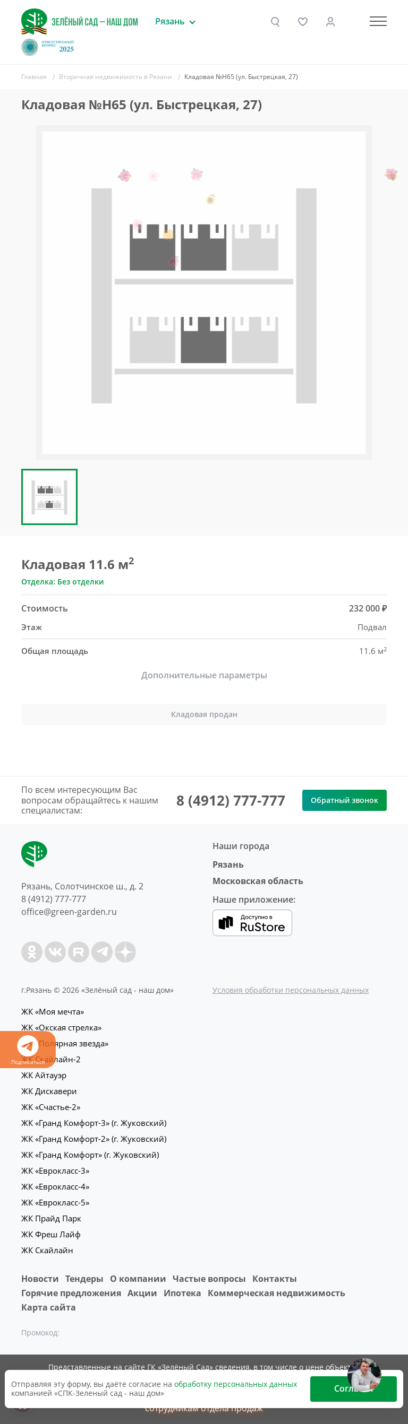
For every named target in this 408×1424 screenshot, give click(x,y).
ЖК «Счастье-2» (50, 1107)
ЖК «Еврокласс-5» (55, 1202)
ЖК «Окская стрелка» (61, 1027)
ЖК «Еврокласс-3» (55, 1170)
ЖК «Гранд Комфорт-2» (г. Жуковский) (93, 1138)
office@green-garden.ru (69, 912)
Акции (142, 1293)
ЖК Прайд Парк (51, 1218)
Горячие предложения (71, 1293)
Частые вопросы (209, 1279)
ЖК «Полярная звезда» (64, 1043)
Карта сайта (48, 1307)
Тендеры (84, 1279)
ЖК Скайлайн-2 (51, 1059)
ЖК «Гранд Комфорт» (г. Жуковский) (90, 1154)
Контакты (274, 1279)
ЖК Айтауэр (43, 1075)
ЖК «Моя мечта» (52, 1011)
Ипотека (182, 1293)
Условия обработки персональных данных (290, 990)
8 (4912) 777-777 (230, 800)
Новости (40, 1279)
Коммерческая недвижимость (276, 1293)
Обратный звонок (344, 800)
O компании (138, 1279)
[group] (204, 292)
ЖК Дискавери (49, 1091)
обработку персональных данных (235, 1384)
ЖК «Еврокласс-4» (55, 1186)
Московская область (257, 881)
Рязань (228, 864)
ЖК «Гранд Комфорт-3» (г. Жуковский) (93, 1122)
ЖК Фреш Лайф (51, 1234)
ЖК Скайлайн (47, 1250)
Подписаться (28, 1050)
